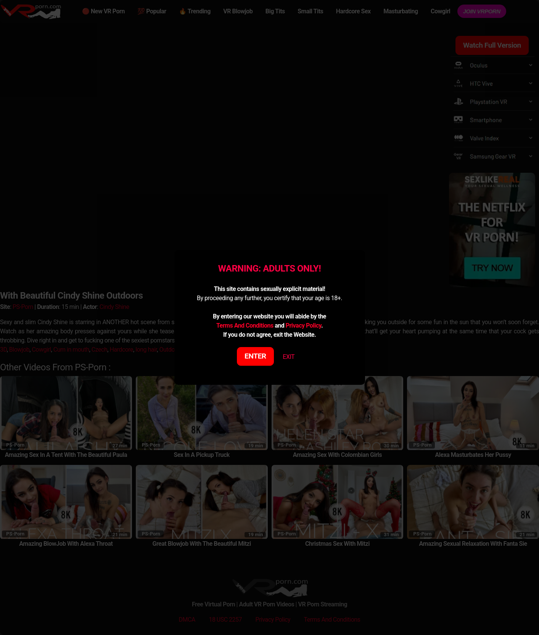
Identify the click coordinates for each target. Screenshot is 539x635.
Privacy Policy (303, 325)
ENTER (255, 356)
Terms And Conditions (245, 325)
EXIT (288, 356)
